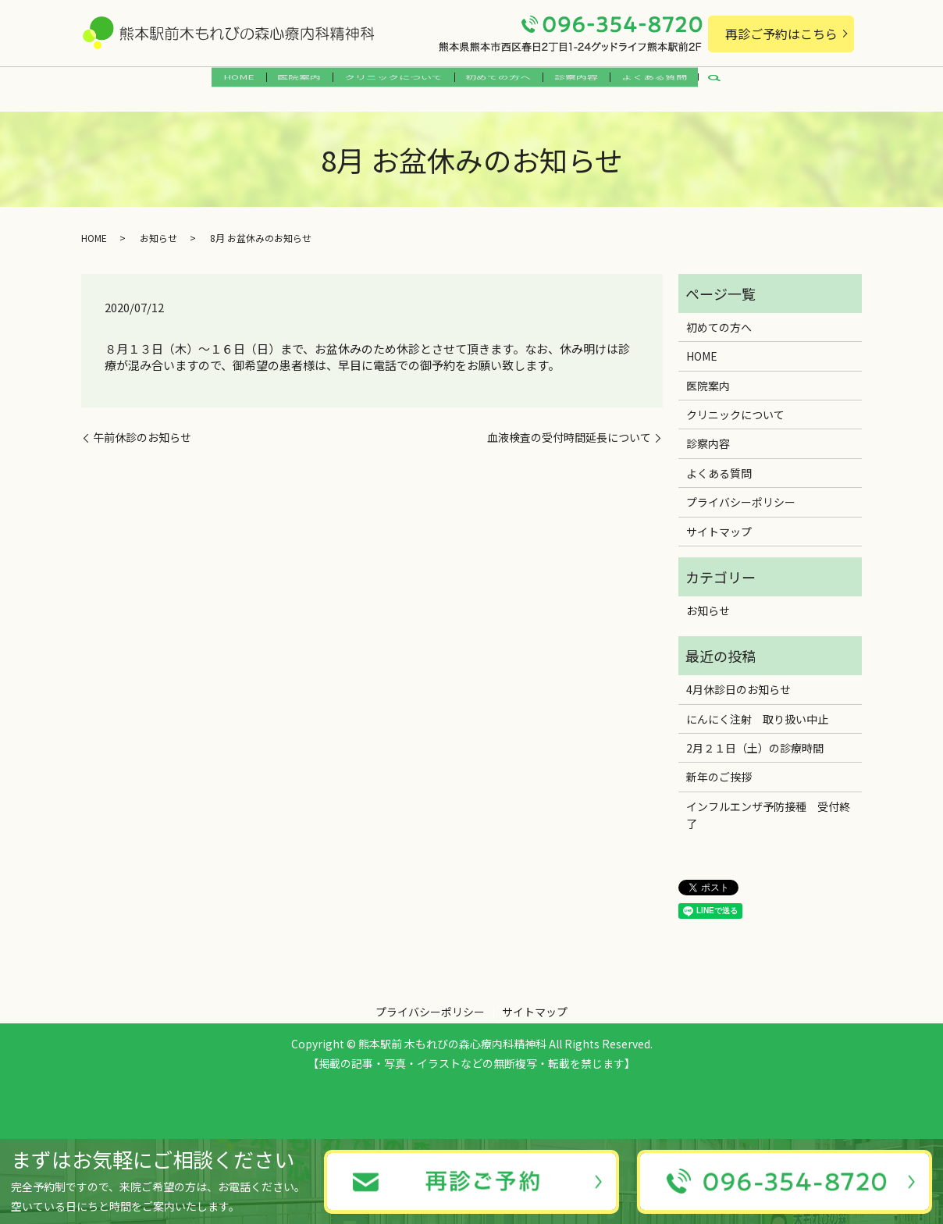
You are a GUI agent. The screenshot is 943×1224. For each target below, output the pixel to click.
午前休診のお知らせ (142, 429)
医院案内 (285, 83)
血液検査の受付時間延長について (569, 429)
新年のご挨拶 (719, 768)
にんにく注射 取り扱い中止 (757, 709)
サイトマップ (719, 522)
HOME (214, 83)
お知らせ (158, 229)
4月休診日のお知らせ (738, 680)
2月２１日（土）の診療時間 (755, 739)
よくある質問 (678, 83)
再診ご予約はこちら (781, 33)
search (752, 84)
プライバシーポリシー (740, 493)
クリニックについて (389, 83)
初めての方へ (503, 83)
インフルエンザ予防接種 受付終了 (768, 805)
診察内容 (591, 83)
